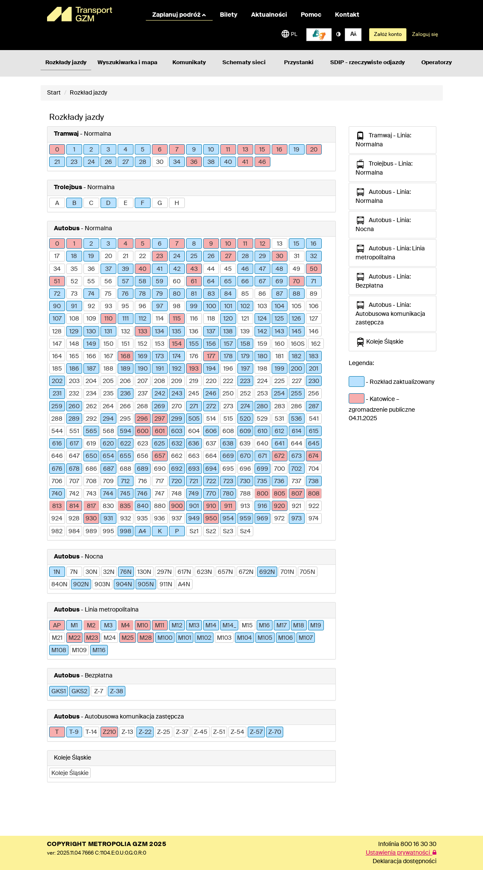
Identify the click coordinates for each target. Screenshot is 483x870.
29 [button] (262, 256)
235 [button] (108, 394)
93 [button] (108, 306)
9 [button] (194, 150)
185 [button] (57, 369)
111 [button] (125, 319)
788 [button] (245, 494)
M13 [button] (194, 626)
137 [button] (211, 332)
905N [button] (146, 585)
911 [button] (228, 506)
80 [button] (177, 294)
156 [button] (211, 344)
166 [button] (91, 356)
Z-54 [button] (237, 732)
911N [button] (166, 585)
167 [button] (108, 356)
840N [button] (59, 585)
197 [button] (245, 369)
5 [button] (143, 150)
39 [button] (125, 269)
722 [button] (211, 481)
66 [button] (245, 282)
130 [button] (91, 332)
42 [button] (177, 269)
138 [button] (228, 332)
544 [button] (57, 431)
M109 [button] (79, 650)
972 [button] (279, 519)
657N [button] (225, 572)
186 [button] (74, 369)
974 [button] (313, 519)
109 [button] (91, 319)
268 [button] (142, 407)
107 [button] (57, 319)
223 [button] (245, 381)
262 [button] (91, 407)
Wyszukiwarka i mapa (127, 62)
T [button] (57, 732)
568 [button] (108, 431)
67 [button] (262, 282)
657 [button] (159, 456)
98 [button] (177, 306)
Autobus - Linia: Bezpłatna (383, 280)
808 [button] (314, 494)
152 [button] (142, 344)
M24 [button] (110, 638)
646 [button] (57, 456)
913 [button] (245, 506)
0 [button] (57, 150)
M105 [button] (265, 638)
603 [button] (176, 431)
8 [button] (194, 244)
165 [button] (74, 356)
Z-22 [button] (145, 732)
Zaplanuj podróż (179, 15)
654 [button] (108, 456)
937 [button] (177, 519)
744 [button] (108, 494)
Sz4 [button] (245, 531)
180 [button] (262, 356)
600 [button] (142, 431)
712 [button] (125, 481)
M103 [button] (224, 638)
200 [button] (296, 369)
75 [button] (108, 294)
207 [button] (142, 381)
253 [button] (262, 394)
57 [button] (125, 282)
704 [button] (313, 469)
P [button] (177, 531)
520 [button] (245, 419)
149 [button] (91, 344)
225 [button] (279, 381)
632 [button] (177, 444)
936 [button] (159, 519)
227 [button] (297, 381)
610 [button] (262, 431)
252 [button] (245, 394)
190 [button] (143, 369)
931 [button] (108, 519)
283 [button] (279, 407)
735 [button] (262, 481)
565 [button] (91, 431)
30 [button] (159, 162)
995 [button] (108, 531)
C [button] (91, 203)
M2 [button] (91, 626)
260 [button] (74, 407)
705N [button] (307, 572)
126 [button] (296, 319)
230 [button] (313, 381)
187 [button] (91, 369)
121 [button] (245, 319)
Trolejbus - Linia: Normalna (384, 167)
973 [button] (296, 519)
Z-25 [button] (163, 732)
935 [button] (142, 519)
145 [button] (297, 332)
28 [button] (142, 162)
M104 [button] (244, 638)
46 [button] (262, 162)
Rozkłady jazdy (65, 62)
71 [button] (313, 282)
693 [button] (193, 469)
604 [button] (194, 431)
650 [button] (91, 456)
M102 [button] (204, 638)
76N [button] (126, 572)
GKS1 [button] (58, 692)
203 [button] (74, 381)
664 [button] (211, 456)
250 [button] (228, 394)
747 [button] (159, 494)
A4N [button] (184, 585)
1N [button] (56, 572)
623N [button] (204, 572)
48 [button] (279, 269)
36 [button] (194, 162)
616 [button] (57, 444)
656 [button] (142, 456)
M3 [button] (108, 626)
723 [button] (228, 481)
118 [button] (211, 319)
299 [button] (176, 419)
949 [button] (194, 519)
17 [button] (56, 256)
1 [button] (74, 150)
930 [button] (91, 519)
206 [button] (125, 381)
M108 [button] (58, 650)
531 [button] (279, 419)
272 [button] (211, 407)
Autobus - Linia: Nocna (383, 224)
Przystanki (299, 62)
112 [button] (142, 319)
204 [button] (91, 381)
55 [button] (91, 282)
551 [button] (74, 431)
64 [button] (211, 282)
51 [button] (57, 282)
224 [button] (262, 381)
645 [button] (314, 444)
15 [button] (262, 150)
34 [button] (177, 162)
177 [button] (211, 356)
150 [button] (108, 344)
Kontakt (347, 15)
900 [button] (177, 506)
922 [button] (313, 506)
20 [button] (313, 150)
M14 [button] (210, 626)
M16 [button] (264, 626)
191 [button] (160, 369)
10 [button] (211, 150)
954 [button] (228, 519)
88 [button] (296, 294)
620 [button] (108, 444)
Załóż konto (388, 34)
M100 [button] (164, 638)
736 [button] (279, 481)
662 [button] (176, 456)
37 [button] (108, 269)
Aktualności (269, 15)
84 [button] (228, 294)
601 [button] (160, 431)
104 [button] (279, 306)
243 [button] (177, 394)
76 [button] (125, 294)
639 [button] (245, 444)
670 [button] (245, 456)
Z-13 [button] (127, 732)
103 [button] (262, 306)
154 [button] (177, 344)
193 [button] (194, 369)
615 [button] (314, 431)
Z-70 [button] (274, 732)
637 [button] (211, 444)
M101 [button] (184, 638)
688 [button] (125, 469)
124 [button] (262, 319)
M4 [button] (125, 626)
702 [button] (296, 469)
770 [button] (211, 494)
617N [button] (184, 572)
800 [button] (262, 494)
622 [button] (125, 444)
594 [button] (125, 431)
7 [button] (176, 150)
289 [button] (74, 419)
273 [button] (228, 407)
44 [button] (211, 269)
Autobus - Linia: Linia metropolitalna (390, 252)
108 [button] (74, 319)
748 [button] (177, 494)
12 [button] (262, 244)
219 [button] (194, 381)
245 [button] (193, 394)
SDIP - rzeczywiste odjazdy (367, 62)
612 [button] (279, 431)
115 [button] (177, 319)
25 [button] (194, 256)
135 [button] (176, 332)
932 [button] (125, 519)
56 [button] (108, 282)
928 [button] (74, 519)
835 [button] (125, 506)
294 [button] (108, 419)
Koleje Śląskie (379, 342)
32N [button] (109, 572)
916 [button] (262, 506)
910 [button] (211, 506)
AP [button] (57, 626)
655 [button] (125, 456)
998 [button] (125, 531)
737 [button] (296, 481)
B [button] (74, 203)
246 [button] (210, 394)
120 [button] (228, 319)
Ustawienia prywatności (401, 853)
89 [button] (313, 294)
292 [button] (91, 419)
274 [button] (245, 407)
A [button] (57, 203)
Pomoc (311, 15)
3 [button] (108, 150)
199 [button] (279, 369)
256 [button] (313, 394)
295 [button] (125, 419)
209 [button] (176, 381)
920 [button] (279, 506)
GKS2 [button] (79, 692)
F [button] (142, 203)
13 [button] (245, 150)
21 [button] (57, 162)
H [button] (177, 203)
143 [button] (279, 332)
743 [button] (91, 494)
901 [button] (194, 506)
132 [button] (125, 332)
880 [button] (160, 506)
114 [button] (160, 319)
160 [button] (279, 344)
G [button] (159, 203)
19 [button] (296, 150)
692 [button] (176, 469)
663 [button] (193, 456)
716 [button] (142, 481)
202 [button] (57, 381)
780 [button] (228, 494)
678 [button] (74, 469)
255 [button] (296, 394)
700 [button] (279, 469)
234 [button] (91, 394)
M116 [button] (99, 650)
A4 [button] (142, 531)
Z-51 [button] (219, 732)
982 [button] (56, 531)
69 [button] (279, 282)
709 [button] (108, 481)
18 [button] (74, 256)
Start (54, 93)
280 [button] (262, 407)
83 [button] (211, 294)
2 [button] (91, 150)
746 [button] (142, 494)
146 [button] (314, 332)
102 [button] (245, 306)
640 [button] (262, 444)
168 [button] (125, 356)
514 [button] (211, 419)
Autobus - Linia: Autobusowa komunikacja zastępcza (390, 313)
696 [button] (245, 469)
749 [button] (194, 494)
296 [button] (142, 419)
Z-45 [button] (200, 732)
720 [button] (177, 481)
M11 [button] (159, 626)
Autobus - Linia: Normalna (383, 195)
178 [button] (228, 356)
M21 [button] (57, 638)
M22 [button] (74, 638)
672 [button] (279, 456)
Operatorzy (436, 62)
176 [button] (194, 356)
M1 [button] (74, 626)
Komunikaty (189, 62)
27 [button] (125, 162)
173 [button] (159, 356)
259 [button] (56, 407)
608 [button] (228, 431)
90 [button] (57, 306)
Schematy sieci (244, 62)
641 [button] (279, 444)
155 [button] (194, 344)
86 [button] (262, 294)
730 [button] (245, 481)
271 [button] (194, 407)
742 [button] (74, 494)
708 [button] (91, 481)
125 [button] (279, 319)
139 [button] (245, 332)
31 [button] (296, 256)
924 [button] (56, 519)
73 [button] (74, 294)
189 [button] (125, 369)
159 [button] (262, 344)
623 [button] (142, 444)
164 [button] (57, 356)
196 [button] (228, 369)
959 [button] (245, 519)
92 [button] (91, 306)
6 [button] (160, 150)
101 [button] (228, 306)
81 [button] (194, 294)
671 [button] (262, 456)
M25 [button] (127, 638)
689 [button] (142, 469)
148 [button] (74, 344)
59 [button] (159, 282)
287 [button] (313, 407)
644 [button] (296, 444)
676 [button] (57, 469)
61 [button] (194, 282)
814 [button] (74, 506)
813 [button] (57, 506)
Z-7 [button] (98, 692)
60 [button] (177, 282)
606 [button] (211, 431)
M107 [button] (306, 638)
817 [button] (91, 506)
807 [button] (296, 494)
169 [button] (143, 356)
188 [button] (108, 369)
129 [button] (74, 332)
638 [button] (228, 444)
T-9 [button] (74, 732)
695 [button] (228, 469)
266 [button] (125, 407)
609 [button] (245, 431)
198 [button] (262, 369)
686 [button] (91, 469)
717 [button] (160, 481)
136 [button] (194, 332)
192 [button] (176, 369)
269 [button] (159, 407)
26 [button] (108, 162)
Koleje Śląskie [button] (70, 773)
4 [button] (125, 150)
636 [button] (193, 444)
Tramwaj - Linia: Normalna (383, 139)
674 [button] (313, 456)
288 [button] (56, 419)
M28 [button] (145, 638)
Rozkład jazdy (88, 93)
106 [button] (314, 306)
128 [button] (57, 332)
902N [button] (81, 585)
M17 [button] (281, 626)
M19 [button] (315, 626)
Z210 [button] (109, 732)
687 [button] (108, 469)
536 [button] (296, 419)
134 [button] (159, 332)
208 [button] (159, 381)
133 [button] (142, 332)
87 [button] (279, 294)
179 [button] (245, 356)
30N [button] (92, 572)
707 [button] (74, 481)
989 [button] (91, 531)
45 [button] (228, 269)
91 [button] (74, 306)
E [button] (125, 203)
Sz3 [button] (228, 531)
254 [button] (279, 394)
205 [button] (108, 381)
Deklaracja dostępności (404, 861)
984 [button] (74, 531)
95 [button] (125, 306)
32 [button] (313, 256)
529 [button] (262, 419)
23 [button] (74, 162)
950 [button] (211, 519)
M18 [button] (298, 626)
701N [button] (287, 572)
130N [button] (144, 572)
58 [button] (142, 282)
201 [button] (313, 369)
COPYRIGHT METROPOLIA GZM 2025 (106, 844)
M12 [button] (177, 626)
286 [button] (296, 407)
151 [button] (125, 344)
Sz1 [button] (194, 531)
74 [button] (91, 294)
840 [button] (142, 506)
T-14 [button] (91, 732)
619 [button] (91, 444)
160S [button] (298, 344)
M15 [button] (247, 626)
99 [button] (194, 306)
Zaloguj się (425, 34)
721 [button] (194, 481)
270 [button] (177, 407)
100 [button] (211, 306)
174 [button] (176, 356)
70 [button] (296, 282)
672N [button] (246, 572)
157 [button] (228, 344)
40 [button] (228, 162)
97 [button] (159, 306)
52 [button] (74, 282)
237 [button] (143, 394)
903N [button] (102, 585)
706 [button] (57, 481)
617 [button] (74, 444)
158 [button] (245, 344)
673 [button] (296, 456)
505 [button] (194, 419)
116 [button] (194, 319)
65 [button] (228, 282)
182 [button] (296, 356)
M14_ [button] (229, 626)
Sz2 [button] (211, 531)
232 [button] (74, 394)
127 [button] (313, 319)
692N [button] (267, 572)
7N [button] (74, 572)
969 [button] (262, 519)
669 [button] (228, 456)
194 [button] (211, 369)
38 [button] (211, 162)
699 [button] (262, 469)
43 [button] (194, 269)
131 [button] (108, 332)
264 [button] (108, 407)
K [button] (160, 531)
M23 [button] (92, 638)
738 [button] (313, 481)
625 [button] (159, 444)
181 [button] (280, 356)
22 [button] (142, 256)
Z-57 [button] (256, 732)
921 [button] (296, 506)
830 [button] (108, 506)
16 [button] (279, 150)
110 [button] (108, 319)
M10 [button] (142, 626)
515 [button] (228, 419)
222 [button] (228, 381)
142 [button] (262, 332)
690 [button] (160, 469)
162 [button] (315, 344)
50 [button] (313, 269)
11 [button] (228, 150)
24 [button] (91, 162)
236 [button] (125, 394)
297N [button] (164, 572)
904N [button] (124, 585)
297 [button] (159, 419)
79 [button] (159, 294)
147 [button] (57, 344)
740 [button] (57, 494)
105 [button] (297, 306)
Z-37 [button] (182, 732)
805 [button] (279, 494)
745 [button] (125, 494)
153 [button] (159, 344)
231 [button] (57, 394)
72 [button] (57, 294)
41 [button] (245, 162)
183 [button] (313, 356)
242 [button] (159, 394)
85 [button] (245, 294)
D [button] (108, 203)
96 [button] (142, 306)
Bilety (228, 15)
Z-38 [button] (116, 692)
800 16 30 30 (418, 844)
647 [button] (74, 456)
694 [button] (211, 469)
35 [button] (74, 269)
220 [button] (211, 381)
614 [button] (297, 431)
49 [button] (296, 269)
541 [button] (314, 419)
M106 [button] (285, 638)
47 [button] (262, 269)
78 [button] (142, 294)
